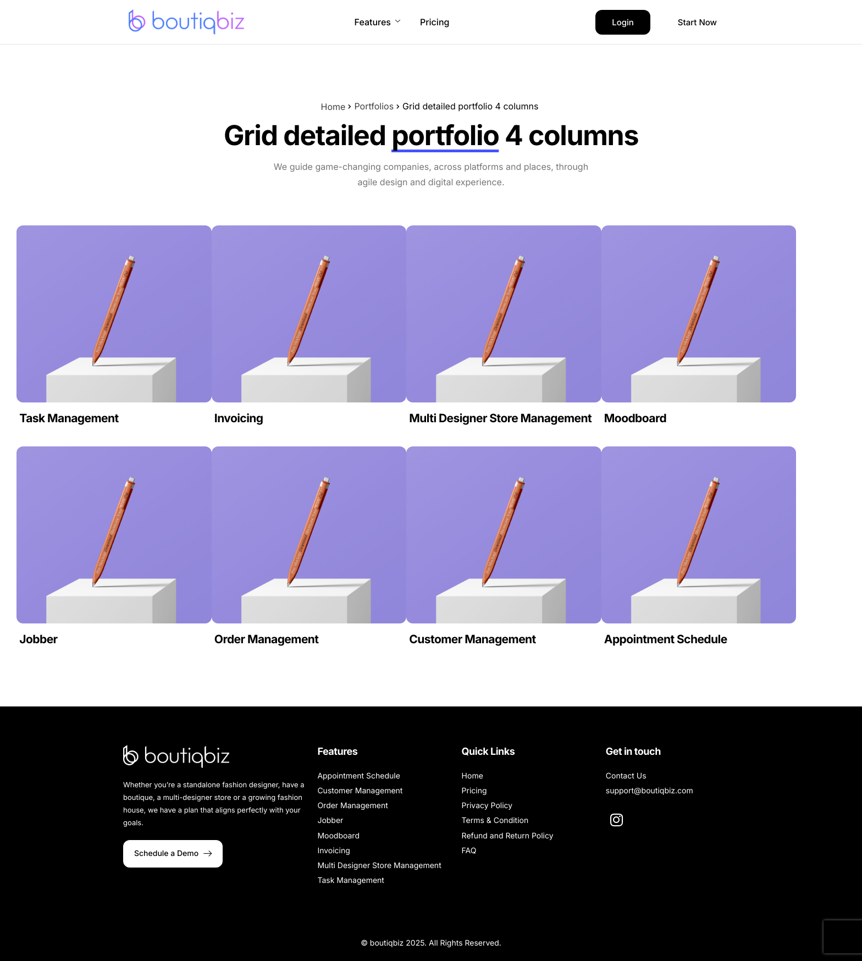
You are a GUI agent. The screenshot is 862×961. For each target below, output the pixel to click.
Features (377, 22)
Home (333, 106)
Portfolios (374, 106)
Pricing (434, 22)
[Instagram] (617, 819)
